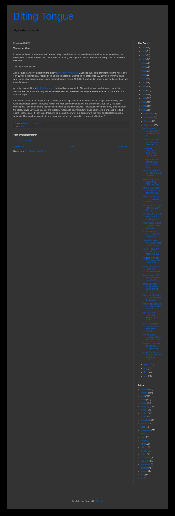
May (146, 376)
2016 (144, 59)
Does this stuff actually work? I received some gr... (151, 132)
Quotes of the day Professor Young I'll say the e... (151, 260)
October (148, 121)
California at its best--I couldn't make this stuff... (152, 225)
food (143, 396)
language (145, 440)
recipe (143, 410)
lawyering (145, 406)
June (146, 372)
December (149, 113)
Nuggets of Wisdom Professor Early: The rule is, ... (152, 208)
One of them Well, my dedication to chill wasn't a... (151, 190)
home (143, 444)
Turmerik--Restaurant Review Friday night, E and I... (151, 152)
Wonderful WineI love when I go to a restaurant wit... (152, 242)
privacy (144, 451)
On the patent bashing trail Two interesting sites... (152, 337)
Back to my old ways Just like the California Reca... (152, 181)
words (143, 434)
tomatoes (145, 423)
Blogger (99, 501)
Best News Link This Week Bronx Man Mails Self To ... (152, 277)
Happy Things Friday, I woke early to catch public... (150, 316)
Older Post (123, 146)
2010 (144, 82)
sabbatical (145, 420)
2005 (144, 102)
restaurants (146, 430)
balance (144, 389)
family (143, 403)
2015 (144, 63)
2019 (144, 47)
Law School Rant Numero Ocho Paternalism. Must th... (150, 327)
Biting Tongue (43, 16)
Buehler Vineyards (45, 88)
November (149, 117)
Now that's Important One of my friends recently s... (152, 173)
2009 (144, 86)
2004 (144, 106)
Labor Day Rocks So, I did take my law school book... (152, 356)
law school (145, 464)
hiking (143, 447)
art (142, 478)
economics (145, 457)
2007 (144, 94)
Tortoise (144, 468)
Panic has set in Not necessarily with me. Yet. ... (152, 199)
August (147, 364)
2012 (144, 75)
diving (143, 454)
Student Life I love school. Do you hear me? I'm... (151, 142)
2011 (144, 79)
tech (143, 474)
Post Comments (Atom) (36, 151)
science (144, 471)
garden (144, 413)
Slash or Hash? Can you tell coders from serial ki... (152, 251)
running (144, 393)
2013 (144, 71)
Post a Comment (25, 140)
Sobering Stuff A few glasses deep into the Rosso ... (152, 297)
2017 (144, 55)
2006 (144, 98)
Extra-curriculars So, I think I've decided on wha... (152, 269)
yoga (143, 427)
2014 (144, 67)
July (146, 368)
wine (23, 126)
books (143, 417)
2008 (144, 90)
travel (143, 399)
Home (71, 146)
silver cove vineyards (67, 73)
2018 (144, 51)
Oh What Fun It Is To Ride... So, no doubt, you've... (152, 216)
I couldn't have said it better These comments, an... (151, 346)
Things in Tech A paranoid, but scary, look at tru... (150, 163)
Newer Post (19, 146)
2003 (144, 110)
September (149, 125)
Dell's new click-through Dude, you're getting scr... (150, 287)
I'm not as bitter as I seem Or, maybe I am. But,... (152, 306)
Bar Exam (145, 461)
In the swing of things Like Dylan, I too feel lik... (152, 234)
